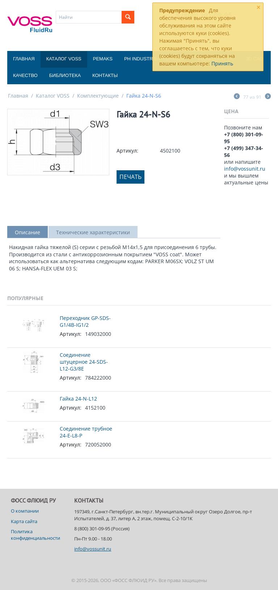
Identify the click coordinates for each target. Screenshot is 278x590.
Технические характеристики (93, 232)
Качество (25, 75)
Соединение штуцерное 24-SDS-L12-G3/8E (84, 361)
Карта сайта (24, 521)
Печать (130, 177)
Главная (24, 58)
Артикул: (127, 150)
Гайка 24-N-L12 (78, 398)
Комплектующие (98, 95)
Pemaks (103, 58)
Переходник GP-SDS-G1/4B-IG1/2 (85, 321)
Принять (222, 63)
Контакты (105, 75)
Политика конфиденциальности (35, 534)
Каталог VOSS (63, 58)
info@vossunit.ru (244, 168)
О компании (25, 511)
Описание (27, 232)
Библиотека (65, 75)
